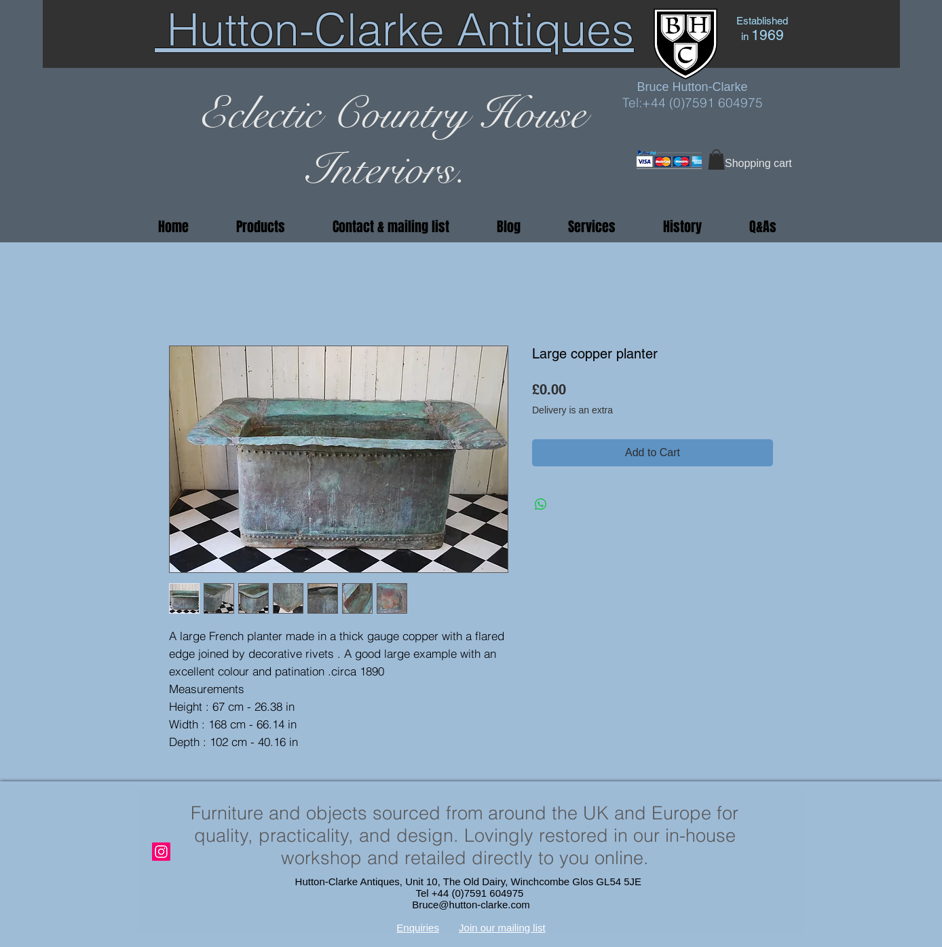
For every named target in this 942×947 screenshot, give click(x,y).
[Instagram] (161, 851)
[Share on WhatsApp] (541, 504)
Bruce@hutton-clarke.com (471, 904)
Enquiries (417, 927)
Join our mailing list (502, 927)
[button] (716, 159)
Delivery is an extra (572, 410)
